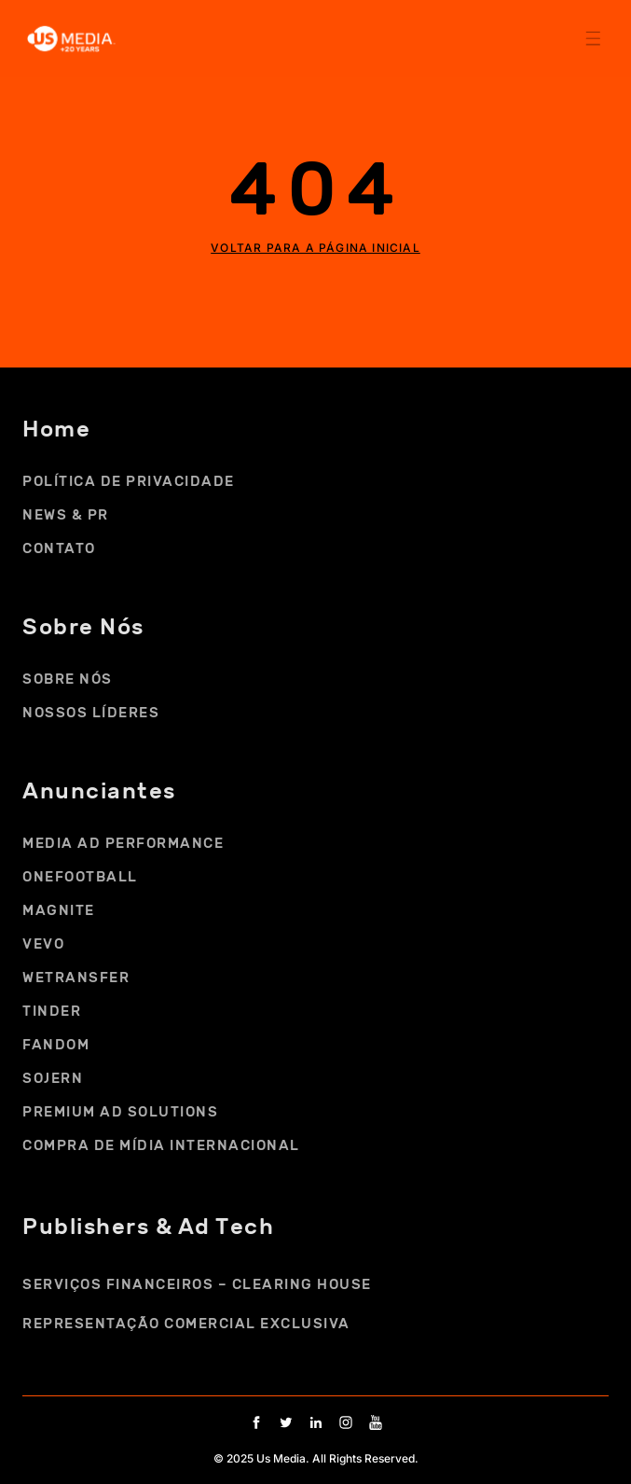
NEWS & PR (65, 514)
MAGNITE (58, 910)
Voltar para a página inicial (315, 248)
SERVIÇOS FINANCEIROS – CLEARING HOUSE (197, 1284)
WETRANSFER (76, 977)
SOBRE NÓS (72, 679)
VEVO (43, 944)
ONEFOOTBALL (80, 876)
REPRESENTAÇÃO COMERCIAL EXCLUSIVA (186, 1323)
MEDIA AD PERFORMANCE (123, 843)
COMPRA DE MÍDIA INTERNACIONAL (161, 1145)
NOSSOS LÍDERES (90, 712)
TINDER (51, 1011)
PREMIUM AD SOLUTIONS (120, 1111)
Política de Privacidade (128, 481)
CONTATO (59, 548)
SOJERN (52, 1078)
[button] (592, 37)
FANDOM (55, 1044)
